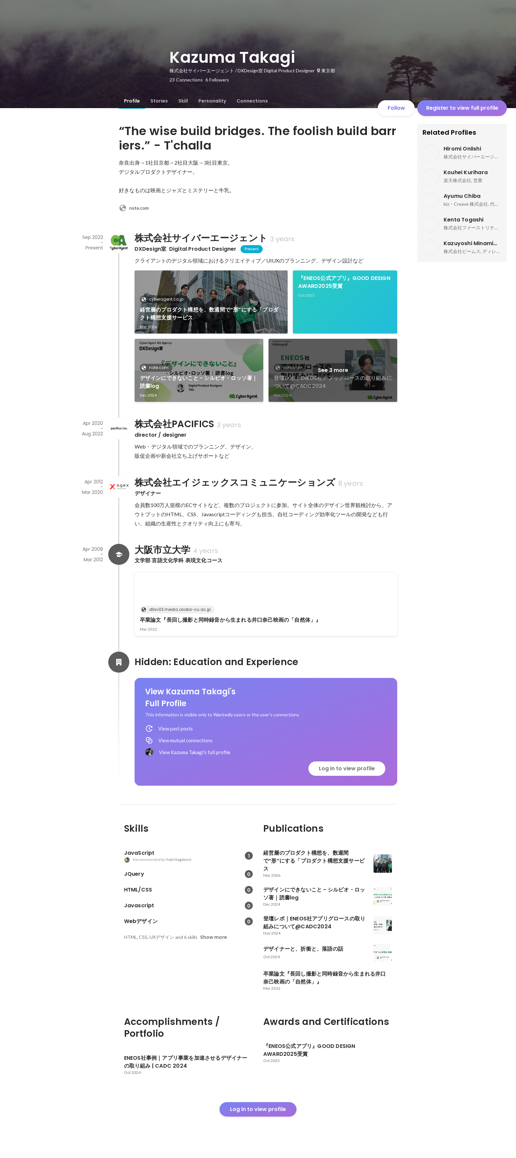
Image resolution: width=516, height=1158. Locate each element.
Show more (213, 937)
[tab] (132, 101)
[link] (211, 302)
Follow (396, 108)
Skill (183, 101)
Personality (212, 101)
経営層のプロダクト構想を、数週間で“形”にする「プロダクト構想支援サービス (209, 313)
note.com (134, 208)
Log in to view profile (347, 768)
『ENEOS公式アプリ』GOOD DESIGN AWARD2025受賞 (344, 282)
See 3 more (333, 370)
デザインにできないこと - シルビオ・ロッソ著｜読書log (199, 382)
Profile (132, 101)
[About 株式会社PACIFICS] (118, 428)
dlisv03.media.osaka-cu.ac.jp (178, 609)
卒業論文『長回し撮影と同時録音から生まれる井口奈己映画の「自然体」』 (230, 620)
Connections (252, 101)
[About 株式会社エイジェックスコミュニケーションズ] (118, 487)
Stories (159, 101)
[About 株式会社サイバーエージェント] (118, 242)
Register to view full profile (462, 108)
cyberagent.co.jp (164, 299)
